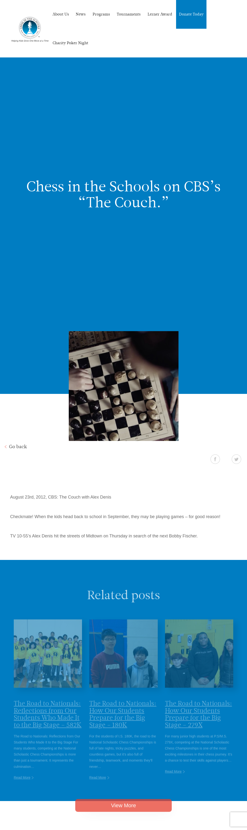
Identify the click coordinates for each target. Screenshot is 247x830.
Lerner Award (160, 14)
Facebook (219, 459)
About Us (61, 14)
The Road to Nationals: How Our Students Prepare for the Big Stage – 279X (198, 719)
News (81, 14)
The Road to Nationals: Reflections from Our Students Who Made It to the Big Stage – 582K (48, 719)
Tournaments (129, 14)
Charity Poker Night (70, 43)
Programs (101, 14)
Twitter (240, 459)
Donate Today (191, 14)
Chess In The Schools (30, 29)
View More (123, 809)
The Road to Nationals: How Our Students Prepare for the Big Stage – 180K (122, 719)
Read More (22, 783)
